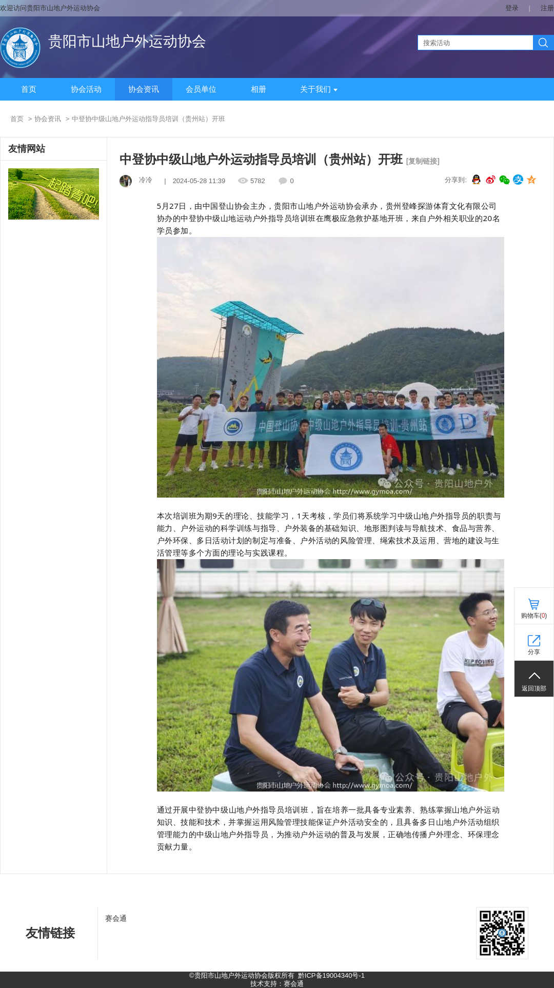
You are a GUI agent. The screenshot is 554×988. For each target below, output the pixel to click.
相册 (258, 89)
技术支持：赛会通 (277, 983)
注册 (547, 8)
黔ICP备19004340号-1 (331, 975)
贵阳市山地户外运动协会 (127, 41)
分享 (534, 652)
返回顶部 (534, 688)
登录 (512, 8)
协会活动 (86, 89)
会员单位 (201, 89)
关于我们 (319, 89)
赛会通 (116, 918)
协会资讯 (143, 89)
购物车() (534, 615)
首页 (28, 89)
